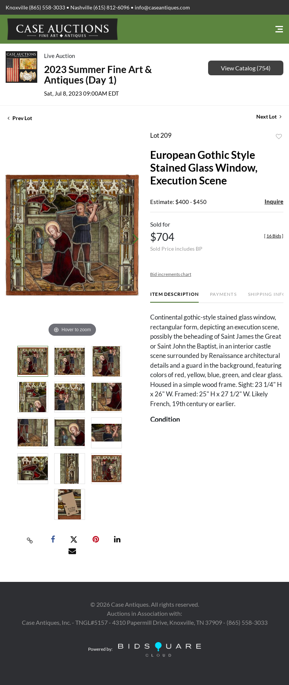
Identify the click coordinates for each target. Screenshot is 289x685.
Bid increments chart (170, 274)
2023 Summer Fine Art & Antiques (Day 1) (98, 74)
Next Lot (268, 116)
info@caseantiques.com (162, 7)
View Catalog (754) (246, 68)
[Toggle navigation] (279, 29)
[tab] (174, 297)
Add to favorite (278, 136)
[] (273, 236)
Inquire (274, 201)
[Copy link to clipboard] (30, 539)
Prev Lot (20, 118)
